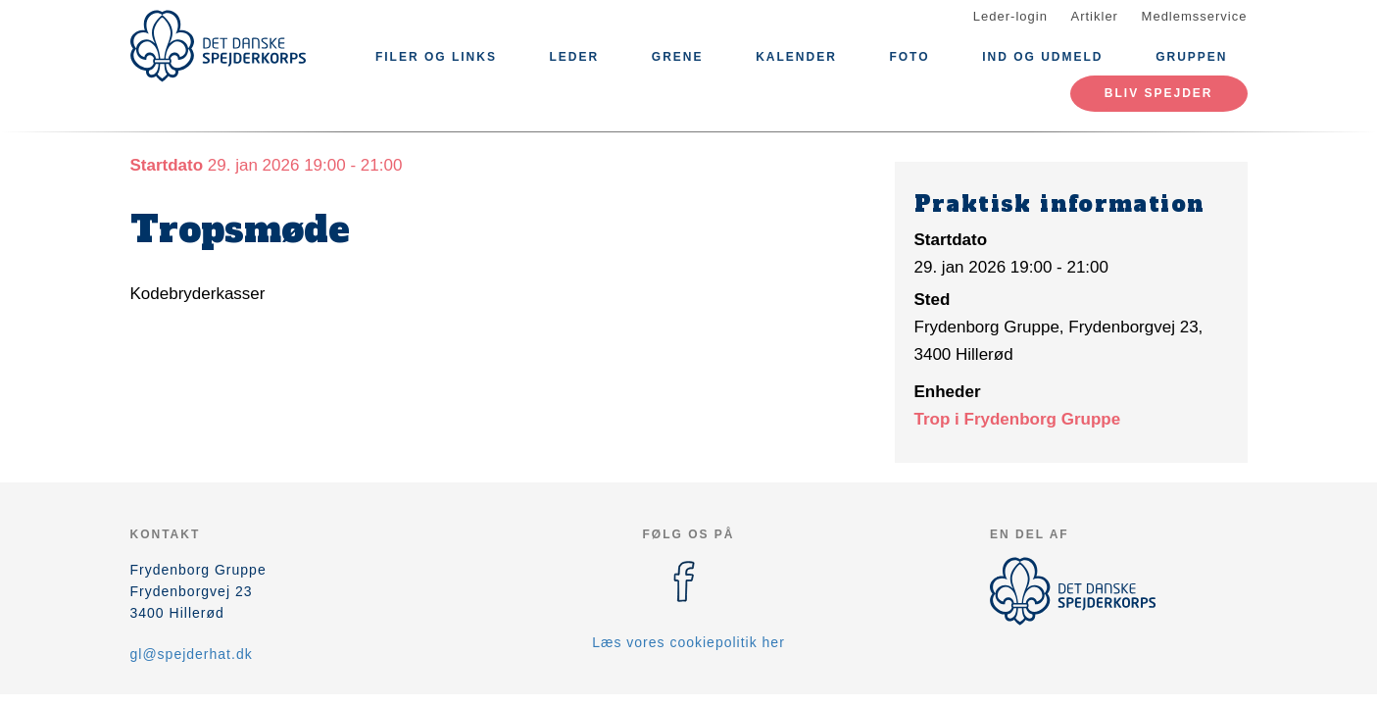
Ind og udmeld (1042, 57)
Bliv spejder (1159, 93)
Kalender (796, 57)
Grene (678, 57)
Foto (909, 57)
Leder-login (1010, 16)
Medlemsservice (1195, 16)
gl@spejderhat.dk (191, 654)
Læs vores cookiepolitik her (688, 642)
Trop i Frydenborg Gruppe (1017, 419)
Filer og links (436, 57)
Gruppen (1191, 57)
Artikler (1094, 16)
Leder (575, 57)
